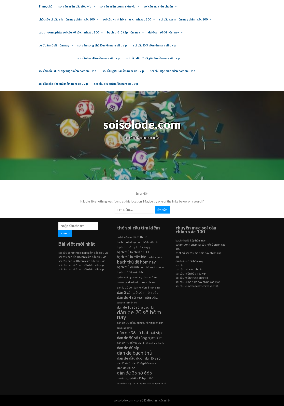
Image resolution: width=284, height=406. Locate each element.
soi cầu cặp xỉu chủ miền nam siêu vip (63, 83)
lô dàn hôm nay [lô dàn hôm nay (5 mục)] (124, 383)
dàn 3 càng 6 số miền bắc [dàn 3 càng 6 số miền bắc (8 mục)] (137, 292)
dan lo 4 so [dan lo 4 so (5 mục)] (122, 282)
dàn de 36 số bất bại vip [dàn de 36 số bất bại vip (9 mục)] (139, 332)
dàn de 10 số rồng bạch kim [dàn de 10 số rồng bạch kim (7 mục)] (136, 307)
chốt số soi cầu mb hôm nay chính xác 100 (66, 19)
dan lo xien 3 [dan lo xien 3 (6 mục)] (141, 287)
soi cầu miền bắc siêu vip (74, 6)
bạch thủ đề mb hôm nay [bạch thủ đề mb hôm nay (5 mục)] (152, 267)
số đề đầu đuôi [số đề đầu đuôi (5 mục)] (159, 383)
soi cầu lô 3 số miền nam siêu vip (154, 45)
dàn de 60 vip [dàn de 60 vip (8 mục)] (128, 347)
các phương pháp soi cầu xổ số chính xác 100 (68, 32)
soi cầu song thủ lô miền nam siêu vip (102, 45)
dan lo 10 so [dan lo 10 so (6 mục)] (124, 287)
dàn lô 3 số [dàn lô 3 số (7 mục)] (153, 358)
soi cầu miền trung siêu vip (117, 6)
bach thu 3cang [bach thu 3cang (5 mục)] (124, 237)
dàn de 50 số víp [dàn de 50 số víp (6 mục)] (127, 342)
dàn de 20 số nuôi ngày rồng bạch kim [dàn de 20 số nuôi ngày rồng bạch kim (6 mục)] (140, 322)
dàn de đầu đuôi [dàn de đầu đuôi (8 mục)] (130, 358)
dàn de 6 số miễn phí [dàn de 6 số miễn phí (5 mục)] (127, 302)
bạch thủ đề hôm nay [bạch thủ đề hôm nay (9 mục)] (136, 262)
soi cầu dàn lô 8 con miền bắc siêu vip (81, 269)
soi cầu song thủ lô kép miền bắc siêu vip (83, 252)
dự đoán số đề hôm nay (163, 32)
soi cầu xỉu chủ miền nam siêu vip (116, 83)
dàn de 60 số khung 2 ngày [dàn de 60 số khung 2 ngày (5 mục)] (151, 343)
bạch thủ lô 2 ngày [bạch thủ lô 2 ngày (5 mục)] (141, 247)
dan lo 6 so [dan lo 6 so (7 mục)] (147, 282)
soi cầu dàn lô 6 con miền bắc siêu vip (81, 265)
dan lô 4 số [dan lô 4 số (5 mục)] (155, 287)
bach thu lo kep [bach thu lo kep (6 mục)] (126, 242)
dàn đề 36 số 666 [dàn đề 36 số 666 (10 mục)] (134, 372)
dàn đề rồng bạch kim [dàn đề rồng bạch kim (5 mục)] (127, 378)
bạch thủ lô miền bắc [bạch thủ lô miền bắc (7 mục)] (131, 257)
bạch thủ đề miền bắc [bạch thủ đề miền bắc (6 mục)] (130, 272)
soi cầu (180, 265)
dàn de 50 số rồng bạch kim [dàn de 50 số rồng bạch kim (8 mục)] (140, 337)
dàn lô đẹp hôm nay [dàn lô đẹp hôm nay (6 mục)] (144, 363)
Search (65, 233)
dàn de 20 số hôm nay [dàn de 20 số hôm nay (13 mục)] (139, 314)
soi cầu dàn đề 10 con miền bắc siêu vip (82, 256)
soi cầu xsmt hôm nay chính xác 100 (127, 19)
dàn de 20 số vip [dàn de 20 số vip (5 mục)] (124, 327)
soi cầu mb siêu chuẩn (158, 6)
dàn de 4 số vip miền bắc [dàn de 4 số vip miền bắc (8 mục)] (137, 297)
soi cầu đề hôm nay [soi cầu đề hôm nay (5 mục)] (141, 383)
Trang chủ (45, 6)
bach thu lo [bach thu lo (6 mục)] (140, 237)
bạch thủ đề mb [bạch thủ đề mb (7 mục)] (128, 267)
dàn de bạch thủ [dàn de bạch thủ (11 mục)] (134, 352)
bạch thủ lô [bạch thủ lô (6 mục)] (124, 247)
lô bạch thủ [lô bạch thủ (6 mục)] (146, 378)
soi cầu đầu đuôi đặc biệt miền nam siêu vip (67, 71)
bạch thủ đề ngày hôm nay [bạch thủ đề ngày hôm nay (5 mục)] (129, 277)
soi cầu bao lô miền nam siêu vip (98, 58)
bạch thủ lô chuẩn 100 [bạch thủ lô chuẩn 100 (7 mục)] (133, 252)
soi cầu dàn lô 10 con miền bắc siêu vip (81, 261)
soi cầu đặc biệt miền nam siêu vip (172, 71)
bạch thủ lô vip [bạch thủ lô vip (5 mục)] (155, 257)
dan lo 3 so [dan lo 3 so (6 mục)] (150, 277)
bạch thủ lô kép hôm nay (123, 32)
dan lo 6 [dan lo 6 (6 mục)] (133, 282)
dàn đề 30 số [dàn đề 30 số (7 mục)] (126, 368)
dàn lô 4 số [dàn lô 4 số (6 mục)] (123, 363)
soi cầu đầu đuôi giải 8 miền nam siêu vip (153, 58)
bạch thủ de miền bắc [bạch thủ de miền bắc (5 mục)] (147, 242)
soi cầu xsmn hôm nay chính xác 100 (183, 19)
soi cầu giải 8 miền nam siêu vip (123, 71)
